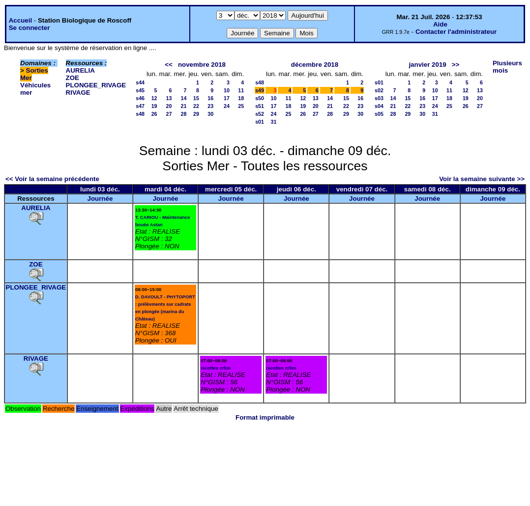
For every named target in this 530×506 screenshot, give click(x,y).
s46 (140, 98)
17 (227, 98)
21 (184, 106)
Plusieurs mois (507, 66)
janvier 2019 (427, 64)
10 (227, 90)
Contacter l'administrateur (456, 31)
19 (154, 106)
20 (169, 106)
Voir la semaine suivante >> (482, 179)
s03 (379, 98)
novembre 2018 (202, 64)
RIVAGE (78, 92)
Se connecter (29, 27)
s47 (140, 106)
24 (227, 106)
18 (241, 98)
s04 (379, 106)
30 (210, 114)
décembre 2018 (314, 64)
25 (241, 106)
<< (169, 64)
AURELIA (80, 70)
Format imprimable (265, 417)
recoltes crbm (216, 368)
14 (184, 98)
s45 (140, 90)
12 (154, 98)
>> (456, 64)
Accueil (20, 20)
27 (169, 114)
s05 (379, 114)
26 (154, 114)
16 (210, 98)
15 (196, 98)
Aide (440, 24)
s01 (259, 122)
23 (210, 106)
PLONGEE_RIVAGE (96, 85)
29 (196, 114)
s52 (259, 114)
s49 (259, 90)
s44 (140, 82)
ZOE (72, 77)
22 (196, 106)
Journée (100, 198)
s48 (140, 114)
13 (169, 98)
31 (274, 122)
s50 (259, 98)
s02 (379, 90)
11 (241, 90)
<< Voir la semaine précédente (52, 179)
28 (184, 114)
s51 (259, 106)
